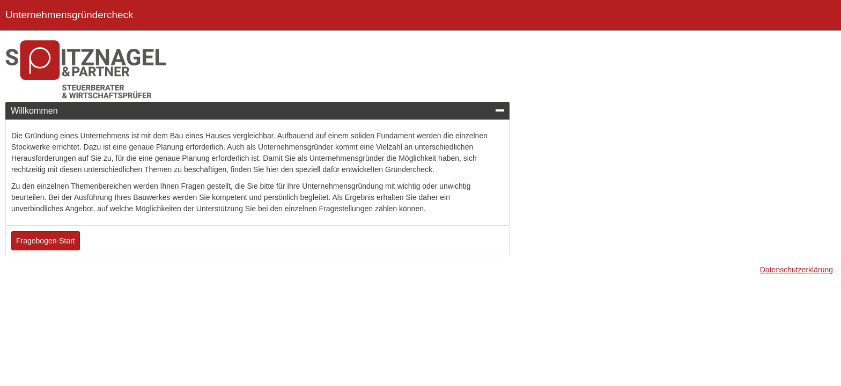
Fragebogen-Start (45, 240)
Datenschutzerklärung (796, 269)
